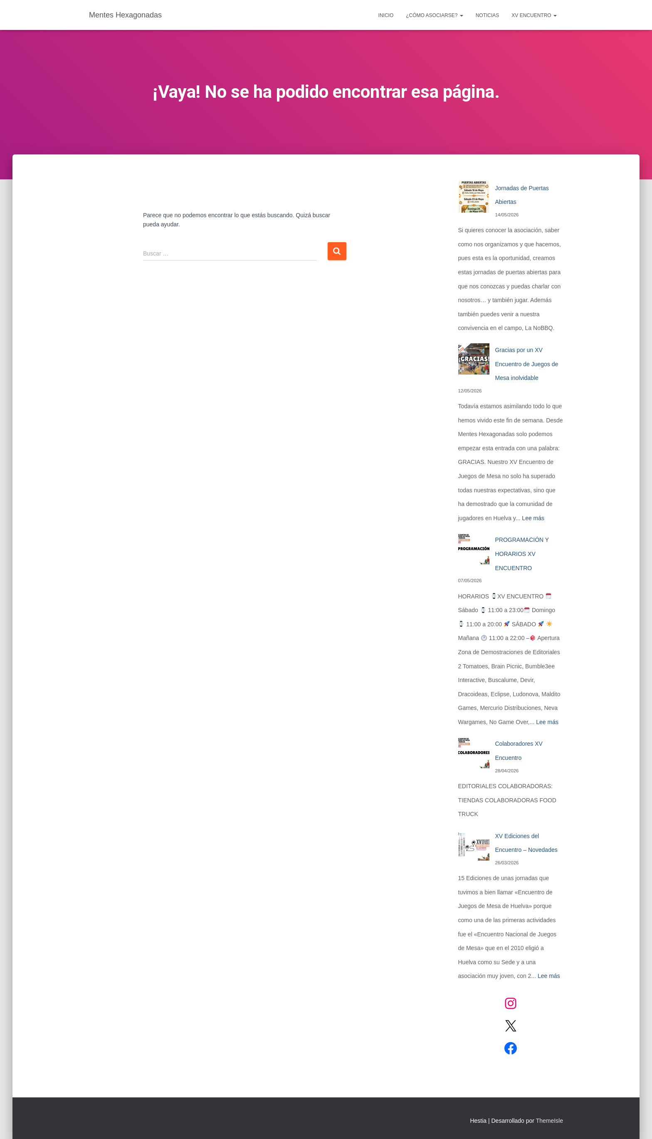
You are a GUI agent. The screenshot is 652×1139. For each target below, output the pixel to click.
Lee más (533, 518)
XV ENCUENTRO (534, 15)
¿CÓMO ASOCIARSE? (434, 15)
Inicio (386, 15)
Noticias (487, 15)
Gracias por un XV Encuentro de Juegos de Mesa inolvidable (526, 364)
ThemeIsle (549, 1120)
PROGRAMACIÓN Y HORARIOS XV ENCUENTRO (522, 553)
